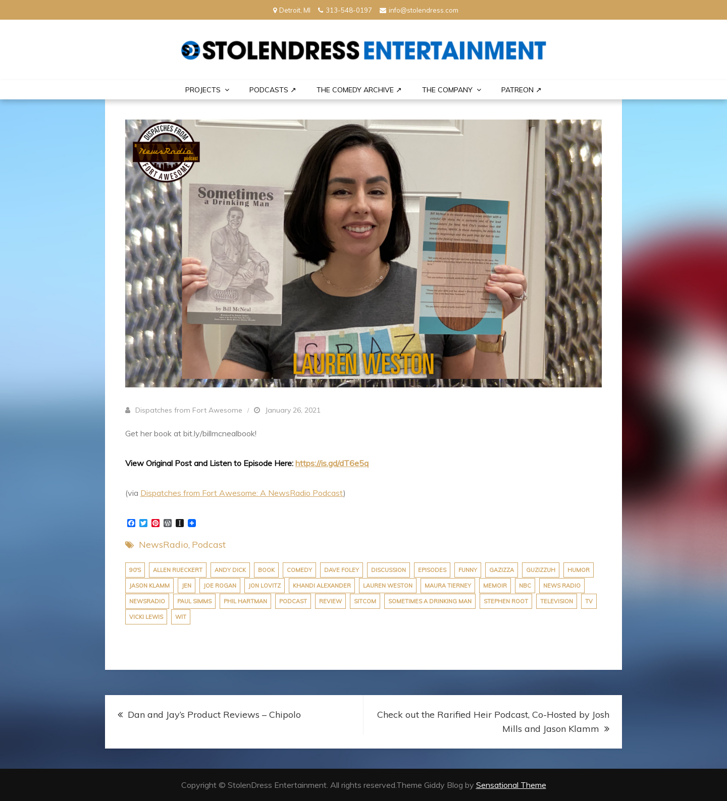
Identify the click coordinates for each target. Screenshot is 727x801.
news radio (562, 585)
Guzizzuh (540, 570)
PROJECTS (203, 89)
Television (556, 601)
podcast (293, 601)
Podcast (209, 544)
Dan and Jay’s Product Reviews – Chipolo (214, 714)
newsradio (147, 601)
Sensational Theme (511, 785)
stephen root (506, 601)
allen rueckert (177, 570)
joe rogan (219, 585)
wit (180, 616)
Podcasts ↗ (272, 89)
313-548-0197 (345, 10)
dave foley (341, 570)
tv (589, 601)
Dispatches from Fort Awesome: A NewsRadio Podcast (241, 493)
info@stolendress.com (419, 10)
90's (135, 570)
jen (186, 585)
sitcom (365, 601)
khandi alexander (322, 585)
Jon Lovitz (264, 585)
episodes (432, 570)
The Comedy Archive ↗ (359, 89)
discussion (388, 570)
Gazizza (501, 570)
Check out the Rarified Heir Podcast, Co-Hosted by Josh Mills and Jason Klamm (493, 721)
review (330, 601)
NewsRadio (163, 544)
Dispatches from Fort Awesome (188, 410)
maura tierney (448, 585)
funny (467, 570)
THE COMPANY (447, 89)
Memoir (495, 585)
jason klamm (149, 585)
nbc (525, 585)
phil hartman (245, 601)
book (266, 570)
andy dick (230, 570)
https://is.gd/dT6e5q (332, 463)
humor (578, 570)
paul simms (194, 601)
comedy (299, 570)
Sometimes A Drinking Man (430, 601)
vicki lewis (146, 616)
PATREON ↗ (521, 89)
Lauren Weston (387, 585)
